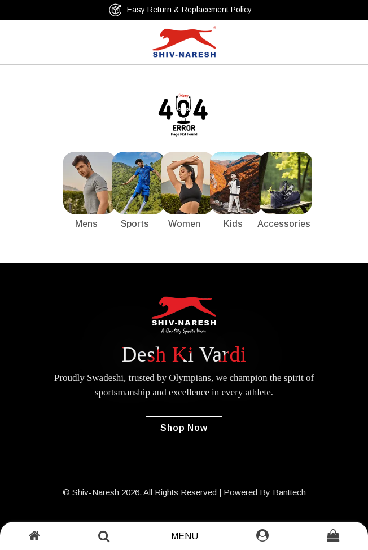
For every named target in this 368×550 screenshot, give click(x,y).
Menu (184, 536)
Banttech (289, 492)
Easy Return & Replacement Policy (180, 10)
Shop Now (183, 428)
